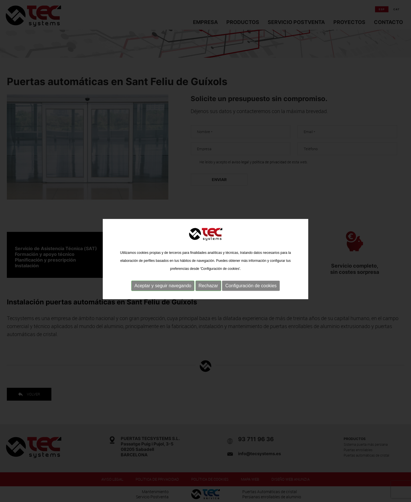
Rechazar (208, 290)
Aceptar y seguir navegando (162, 290)
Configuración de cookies (251, 290)
